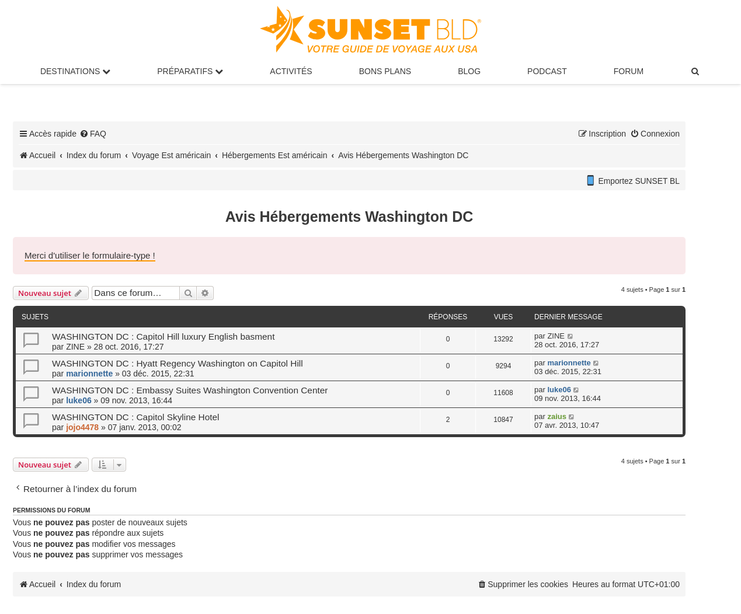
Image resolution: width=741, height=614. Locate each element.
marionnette (89, 373)
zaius (556, 416)
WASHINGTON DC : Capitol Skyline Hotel (136, 417)
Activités (291, 71)
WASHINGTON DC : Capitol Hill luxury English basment (163, 336)
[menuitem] (695, 71)
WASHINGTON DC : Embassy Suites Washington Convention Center (190, 390)
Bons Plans (385, 71)
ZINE (75, 346)
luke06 (79, 400)
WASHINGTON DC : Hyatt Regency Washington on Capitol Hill (177, 363)
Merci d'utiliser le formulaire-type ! (90, 255)
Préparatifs (190, 71)
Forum (628, 71)
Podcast (547, 71)
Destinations (75, 71)
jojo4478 (82, 427)
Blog (469, 71)
